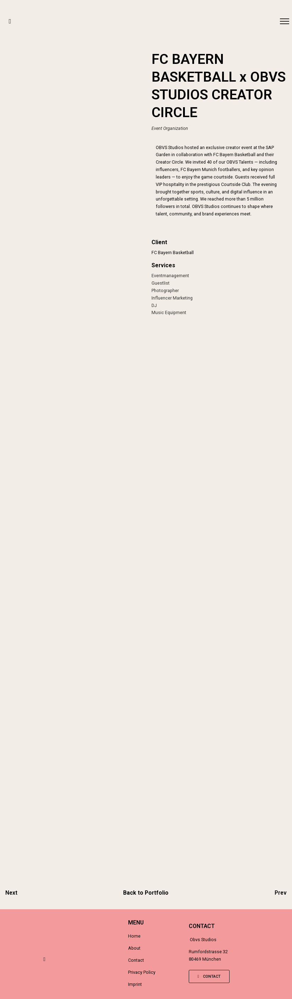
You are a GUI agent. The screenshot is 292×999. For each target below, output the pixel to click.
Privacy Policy (141, 972)
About (134, 948)
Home (134, 936)
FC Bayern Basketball (172, 252)
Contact (136, 960)
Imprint (135, 984)
